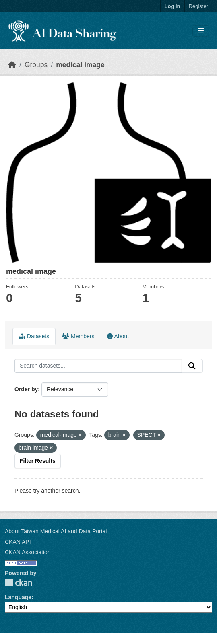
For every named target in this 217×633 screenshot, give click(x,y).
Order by (26, 389)
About (118, 336)
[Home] (12, 65)
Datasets (34, 336)
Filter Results (38, 461)
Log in (172, 6)
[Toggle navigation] (200, 31)
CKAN (18, 582)
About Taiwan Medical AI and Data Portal (56, 531)
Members (78, 336)
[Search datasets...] (98, 366)
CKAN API (18, 541)
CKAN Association (28, 552)
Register (198, 6)
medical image (80, 65)
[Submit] (192, 366)
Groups (36, 65)
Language (18, 597)
